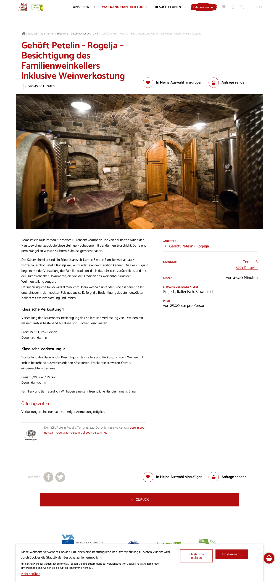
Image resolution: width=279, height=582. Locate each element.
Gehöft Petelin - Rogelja (189, 246)
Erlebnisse (62, 33)
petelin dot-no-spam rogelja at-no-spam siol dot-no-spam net (94, 430)
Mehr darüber (30, 574)
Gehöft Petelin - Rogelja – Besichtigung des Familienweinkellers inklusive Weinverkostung (151, 33)
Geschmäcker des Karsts (84, 33)
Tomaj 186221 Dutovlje (247, 265)
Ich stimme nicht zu (196, 556)
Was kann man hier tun (41, 33)
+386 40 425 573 (118, 427)
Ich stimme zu (231, 554)
